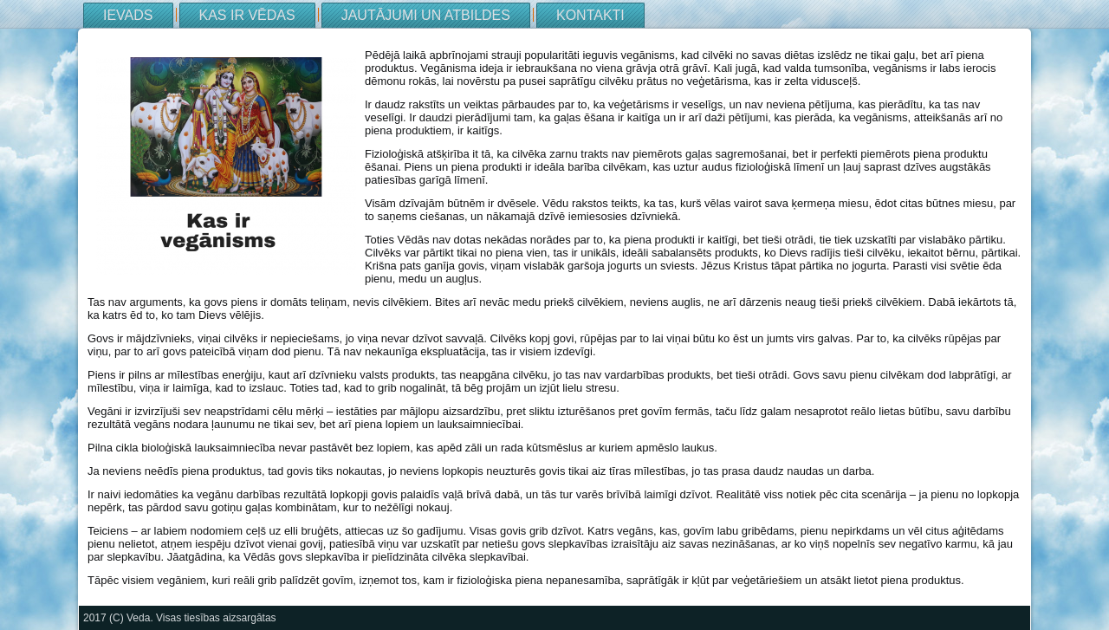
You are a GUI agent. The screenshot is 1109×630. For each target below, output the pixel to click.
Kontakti (590, 15)
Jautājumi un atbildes (425, 15)
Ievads (128, 15)
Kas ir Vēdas (247, 15)
